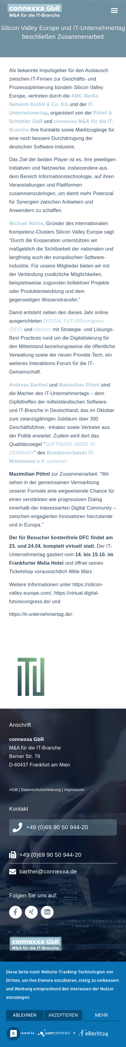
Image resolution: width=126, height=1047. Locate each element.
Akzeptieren (63, 1015)
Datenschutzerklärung (41, 789)
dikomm (42, 329)
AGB (13, 789)
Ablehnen (25, 1015)
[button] (114, 10)
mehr (101, 1015)
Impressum (74, 789)
